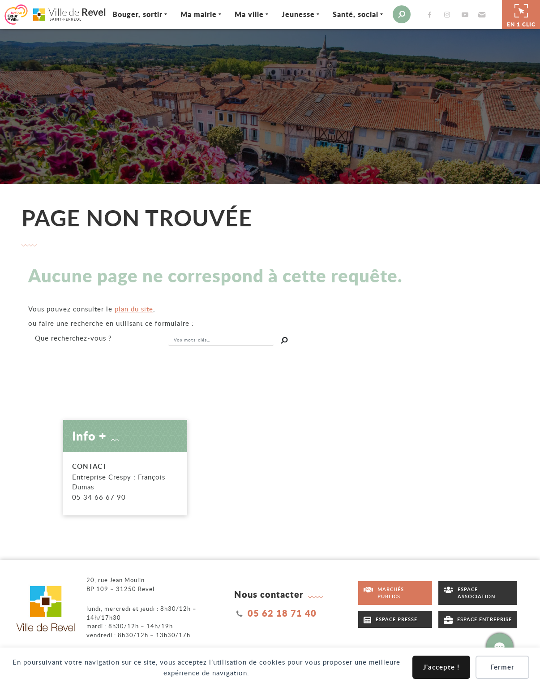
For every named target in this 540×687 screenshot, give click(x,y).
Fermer (502, 667)
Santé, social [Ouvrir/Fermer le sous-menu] (350, 14)
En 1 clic (521, 14)
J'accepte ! (441, 667)
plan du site (134, 307)
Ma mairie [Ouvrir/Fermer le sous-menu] (193, 14)
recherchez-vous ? (73, 337)
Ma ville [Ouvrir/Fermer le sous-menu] (243, 14)
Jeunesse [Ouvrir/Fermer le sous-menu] (292, 14)
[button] (476, 14)
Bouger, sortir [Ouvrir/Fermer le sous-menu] (132, 14)
